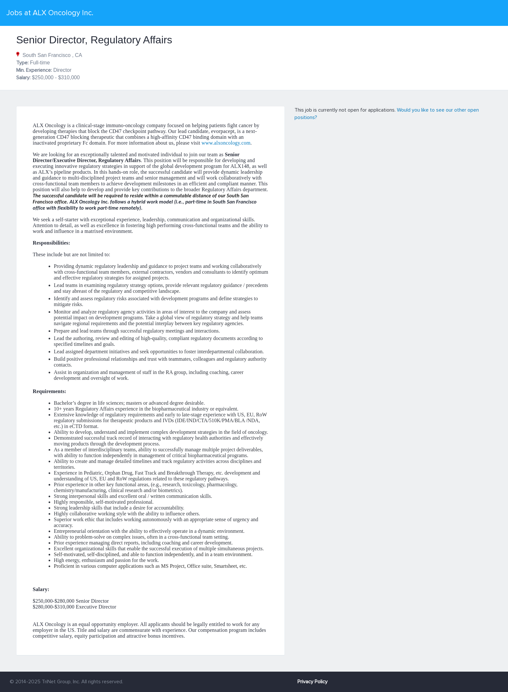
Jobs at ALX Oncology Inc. (49, 12)
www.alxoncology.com (226, 143)
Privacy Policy (312, 681)
